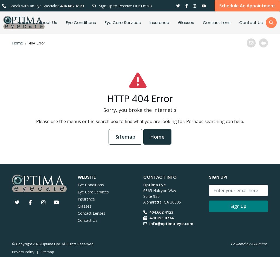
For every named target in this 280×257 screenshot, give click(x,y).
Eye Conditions (81, 22)
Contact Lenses (91, 213)
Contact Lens (217, 22)
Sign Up (238, 206)
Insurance (159, 22)
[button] (271, 22)
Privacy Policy (23, 251)
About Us (48, 22)
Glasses (186, 22)
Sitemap (125, 136)
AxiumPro (259, 243)
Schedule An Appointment (247, 6)
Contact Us (251, 22)
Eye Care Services (123, 22)
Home (24, 22)
